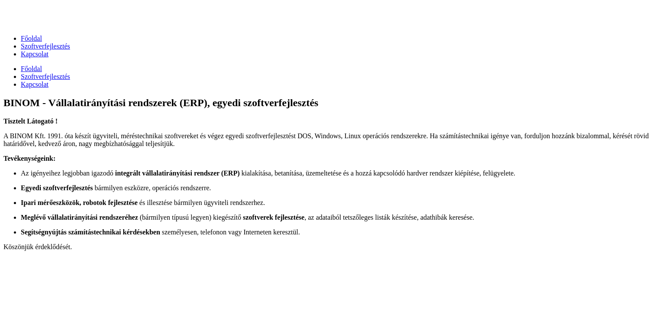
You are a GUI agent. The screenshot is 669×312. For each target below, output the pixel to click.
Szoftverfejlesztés (45, 46)
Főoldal (31, 38)
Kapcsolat (34, 54)
